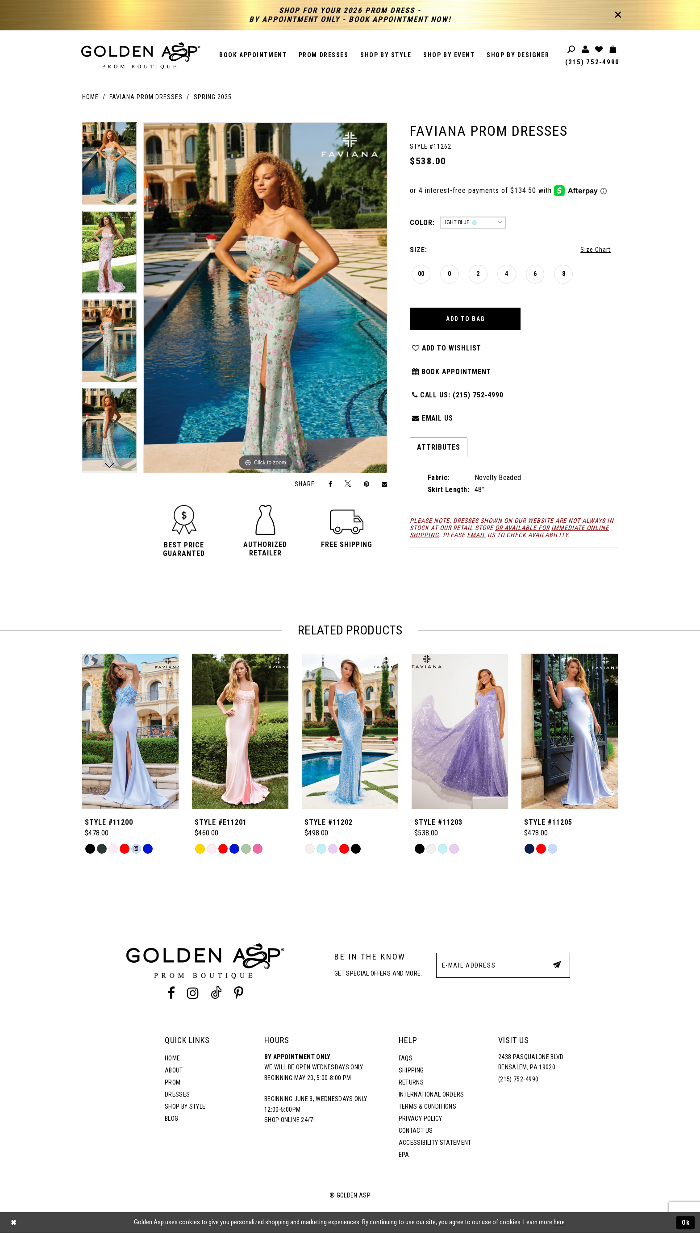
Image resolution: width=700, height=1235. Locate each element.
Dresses (177, 1096)
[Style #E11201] (240, 734)
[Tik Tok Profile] (216, 995)
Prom (172, 1084)
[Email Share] (385, 484)
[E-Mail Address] (503, 967)
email (476, 537)
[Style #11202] (350, 734)
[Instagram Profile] (193, 996)
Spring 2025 (213, 96)
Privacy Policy (420, 1120)
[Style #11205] (569, 734)
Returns (411, 1084)
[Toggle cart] (613, 49)
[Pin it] (366, 483)
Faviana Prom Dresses (146, 96)
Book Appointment (452, 373)
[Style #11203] (460, 734)
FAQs (405, 1060)
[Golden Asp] (141, 55)
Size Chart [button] (595, 250)
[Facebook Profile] (171, 996)
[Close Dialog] (13, 1225)
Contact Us (416, 1132)
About (174, 1072)
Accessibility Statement (435, 1144)
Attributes (438, 450)
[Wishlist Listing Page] (599, 49)
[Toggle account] (585, 49)
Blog (171, 1120)
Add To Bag (466, 319)
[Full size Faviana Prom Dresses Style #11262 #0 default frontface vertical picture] (265, 298)
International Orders (431, 1096)
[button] (184, 549)
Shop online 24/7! (289, 1122)
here (559, 1225)
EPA (404, 1156)
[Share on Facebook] (331, 483)
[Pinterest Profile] (239, 996)
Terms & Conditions (427, 1108)
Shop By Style (185, 1108)
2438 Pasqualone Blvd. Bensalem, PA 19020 (531, 1064)
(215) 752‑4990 (592, 62)
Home (90, 96)
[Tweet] (348, 484)
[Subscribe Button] (557, 967)
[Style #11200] (130, 734)
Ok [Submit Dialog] (685, 1225)
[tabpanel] (109, 166)
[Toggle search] (572, 49)
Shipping (411, 1072)
